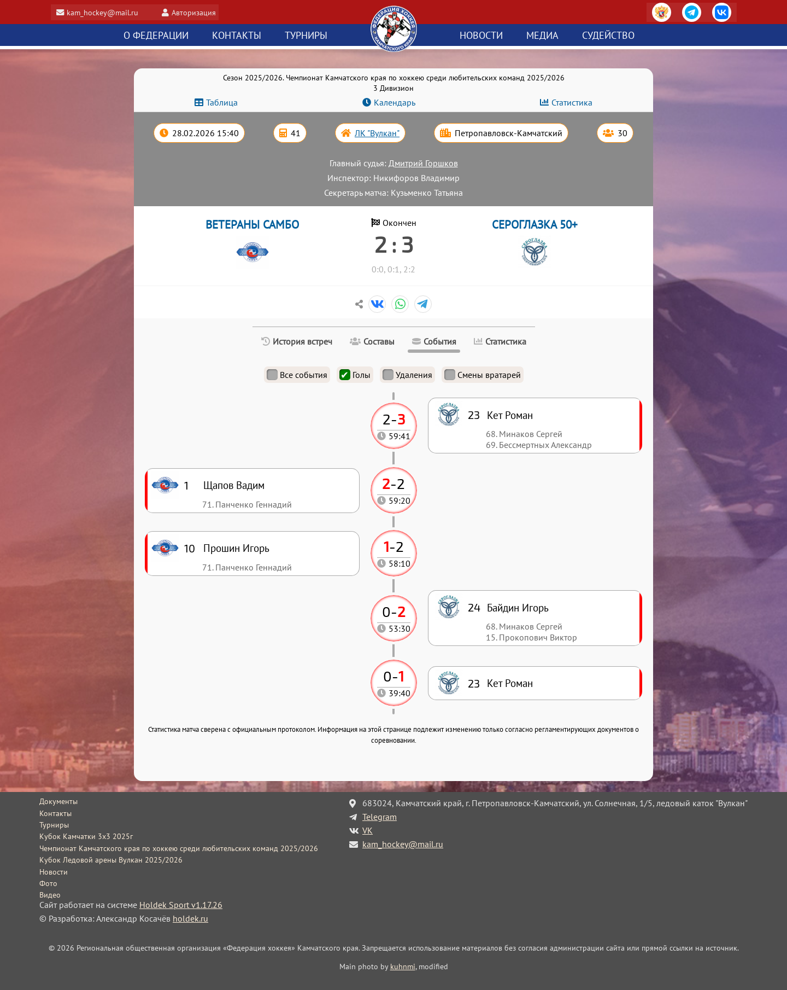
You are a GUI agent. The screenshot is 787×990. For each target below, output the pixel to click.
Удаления (407, 374)
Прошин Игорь (236, 548)
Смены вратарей (482, 374)
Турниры (306, 36)
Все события (297, 374)
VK (367, 830)
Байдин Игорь (518, 607)
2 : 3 (393, 244)
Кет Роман (510, 683)
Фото (48, 883)
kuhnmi (402, 966)
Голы (355, 374)
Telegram (379, 816)
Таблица (222, 102)
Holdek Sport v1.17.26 (180, 904)
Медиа (542, 36)
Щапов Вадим (234, 485)
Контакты (236, 36)
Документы (58, 801)
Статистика (571, 102)
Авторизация (198, 12)
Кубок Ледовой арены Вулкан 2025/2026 (111, 860)
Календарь (394, 102)
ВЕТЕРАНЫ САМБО (252, 224)
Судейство (608, 36)
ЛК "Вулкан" (377, 133)
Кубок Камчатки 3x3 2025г (86, 836)
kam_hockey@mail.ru (106, 12)
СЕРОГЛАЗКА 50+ (535, 224)
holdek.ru (190, 918)
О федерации (156, 36)
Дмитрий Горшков (423, 163)
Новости (481, 36)
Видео (50, 895)
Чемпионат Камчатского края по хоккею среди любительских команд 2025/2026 (178, 848)
